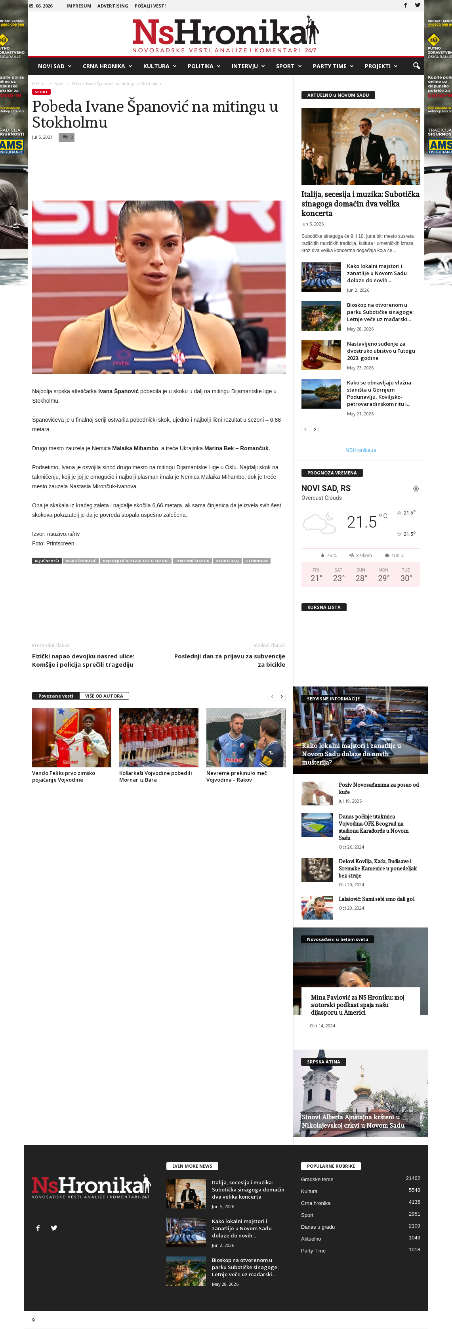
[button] (416, 66)
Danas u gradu (318, 1227)
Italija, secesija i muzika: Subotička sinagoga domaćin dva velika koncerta (360, 204)
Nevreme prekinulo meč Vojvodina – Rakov (236, 776)
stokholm (257, 560)
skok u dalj (227, 560)
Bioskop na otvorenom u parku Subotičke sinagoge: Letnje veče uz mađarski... (380, 312)
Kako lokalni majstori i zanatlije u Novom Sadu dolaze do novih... (377, 273)
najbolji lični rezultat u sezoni (136, 560)
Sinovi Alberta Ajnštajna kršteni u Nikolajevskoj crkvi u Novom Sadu (353, 1121)
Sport (289, 66)
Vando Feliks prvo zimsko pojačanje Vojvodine (63, 776)
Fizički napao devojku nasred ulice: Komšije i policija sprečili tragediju (83, 660)
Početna (39, 83)
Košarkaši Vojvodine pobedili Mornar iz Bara (155, 776)
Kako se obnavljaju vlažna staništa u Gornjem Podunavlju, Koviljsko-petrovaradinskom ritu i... (379, 393)
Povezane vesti (55, 696)
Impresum (79, 6)
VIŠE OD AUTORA (104, 696)
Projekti (381, 66)
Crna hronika (107, 66)
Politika (204, 66)
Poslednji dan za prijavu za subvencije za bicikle (229, 660)
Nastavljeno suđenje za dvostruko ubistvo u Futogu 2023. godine (381, 350)
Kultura (160, 66)
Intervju (248, 66)
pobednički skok (192, 560)
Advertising (112, 6)
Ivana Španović (81, 560)
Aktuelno (311, 1239)
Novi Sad (55, 66)
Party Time (333, 66)
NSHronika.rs (360, 450)
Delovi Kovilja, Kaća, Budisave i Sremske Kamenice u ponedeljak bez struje (378, 869)
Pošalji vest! (150, 6)
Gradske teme (317, 1179)
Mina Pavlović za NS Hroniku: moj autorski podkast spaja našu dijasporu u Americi (357, 1005)
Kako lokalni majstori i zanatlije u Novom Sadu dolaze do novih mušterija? (351, 754)
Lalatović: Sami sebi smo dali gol (376, 899)
